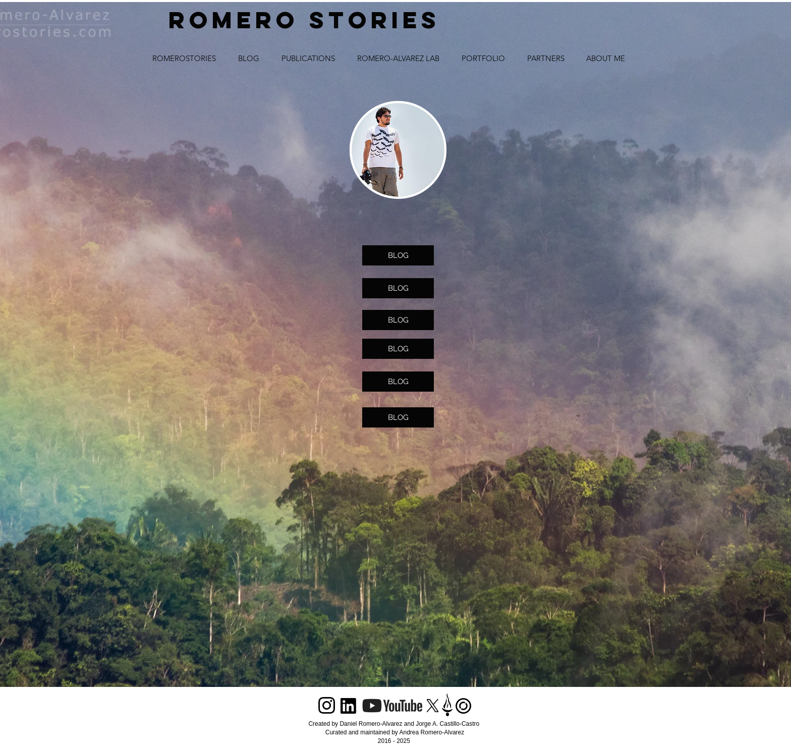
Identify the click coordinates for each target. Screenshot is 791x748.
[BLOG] (398, 255)
